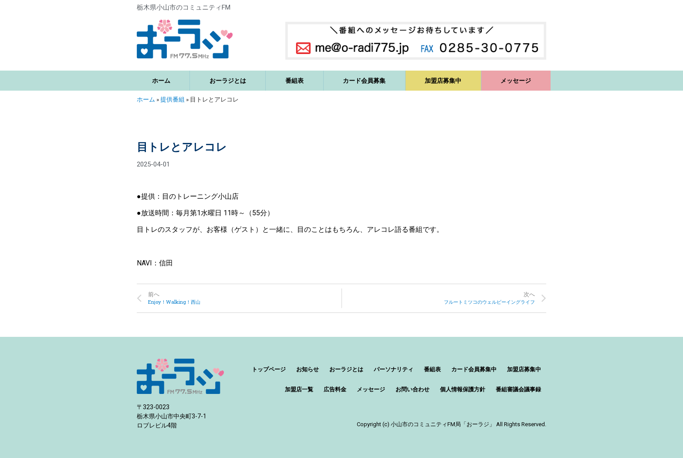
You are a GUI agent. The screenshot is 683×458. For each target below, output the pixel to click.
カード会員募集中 (474, 369)
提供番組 (172, 99)
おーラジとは (228, 80)
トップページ (269, 369)
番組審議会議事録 (518, 389)
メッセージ (515, 80)
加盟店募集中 (443, 80)
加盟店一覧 (299, 389)
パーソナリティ (393, 369)
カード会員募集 (364, 80)
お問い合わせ (412, 389)
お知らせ (307, 369)
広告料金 (335, 389)
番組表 (294, 80)
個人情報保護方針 (462, 389)
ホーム (161, 80)
